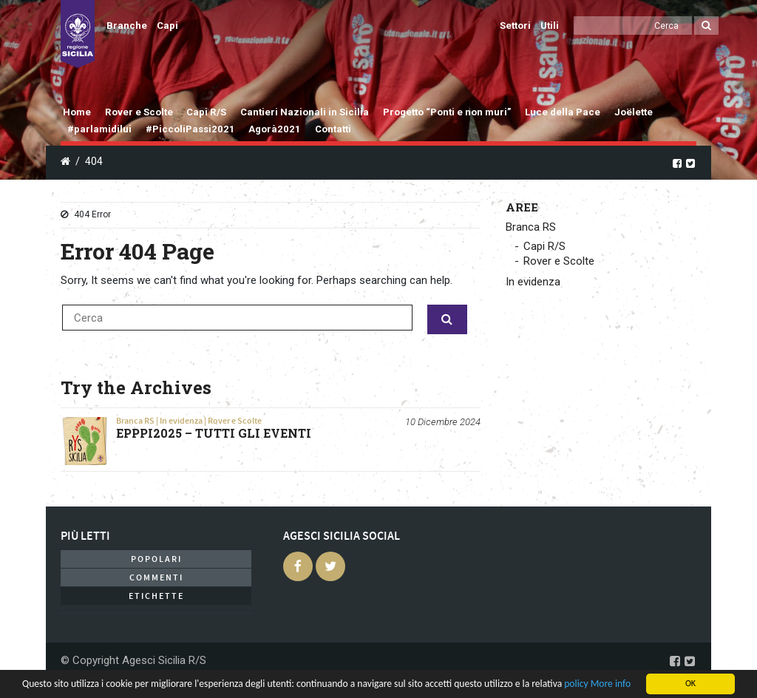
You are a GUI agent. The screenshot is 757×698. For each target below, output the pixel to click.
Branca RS (135, 421)
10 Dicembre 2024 (443, 421)
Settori (515, 25)
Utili (549, 25)
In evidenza (181, 421)
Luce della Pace (562, 112)
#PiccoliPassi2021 (190, 129)
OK (690, 683)
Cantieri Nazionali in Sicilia (304, 112)
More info (611, 683)
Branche (126, 25)
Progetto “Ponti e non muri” (447, 112)
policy (576, 683)
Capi (167, 25)
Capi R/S (206, 112)
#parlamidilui (99, 129)
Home (77, 112)
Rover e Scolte (139, 112)
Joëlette (633, 112)
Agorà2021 (274, 129)
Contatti (333, 129)
